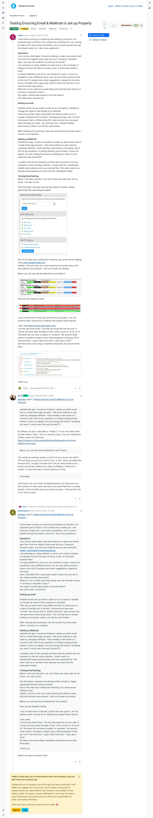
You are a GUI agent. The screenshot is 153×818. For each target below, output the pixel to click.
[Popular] (3, 18)
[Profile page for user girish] (13, 397)
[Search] (3, 28)
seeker (20, 35)
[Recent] (3, 8)
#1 (81, 35)
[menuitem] (150, 3)
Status (118, 6)
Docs (132, 6)
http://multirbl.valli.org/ (34, 262)
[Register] (150, 8)
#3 (81, 511)
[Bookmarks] (3, 23)
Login (25, 810)
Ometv (23, 550)
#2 (81, 396)
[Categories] (3, 3)
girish (20, 396)
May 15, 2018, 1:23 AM (44, 396)
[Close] (79, 776)
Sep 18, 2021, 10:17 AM (45, 511)
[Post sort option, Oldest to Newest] (98, 40)
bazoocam (51, 550)
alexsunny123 (23, 511)
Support (24, 29)
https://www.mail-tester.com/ (42, 325)
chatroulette (32, 550)
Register (16, 810)
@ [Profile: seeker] (22, 399)
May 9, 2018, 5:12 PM (39, 35)
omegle (41, 550)
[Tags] (3, 13)
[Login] (150, 3)
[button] (3, 810)
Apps (110, 6)
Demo (125, 6)
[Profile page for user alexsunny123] (13, 512)
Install (139, 6)
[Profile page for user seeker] (13, 37)
